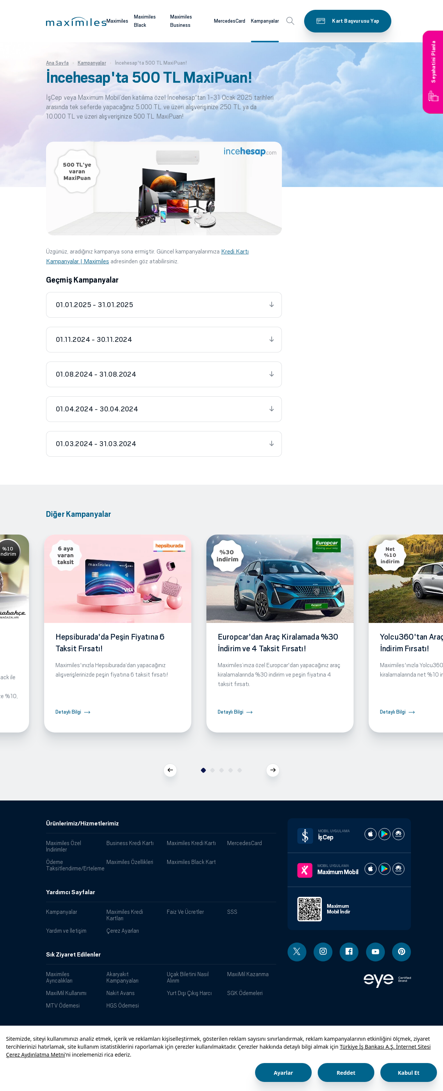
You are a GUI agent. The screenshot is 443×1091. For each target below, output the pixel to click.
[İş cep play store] (384, 834)
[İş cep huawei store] (398, 834)
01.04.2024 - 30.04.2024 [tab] (97, 409)
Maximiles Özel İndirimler (63, 846)
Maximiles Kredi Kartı (191, 843)
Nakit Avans (120, 993)
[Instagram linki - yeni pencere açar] (323, 952)
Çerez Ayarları (122, 930)
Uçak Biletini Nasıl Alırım (188, 977)
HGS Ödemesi (122, 1005)
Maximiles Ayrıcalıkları (59, 977)
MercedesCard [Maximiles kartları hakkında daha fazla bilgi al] (229, 21)
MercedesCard (244, 843)
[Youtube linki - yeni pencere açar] (375, 952)
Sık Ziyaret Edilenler (73, 954)
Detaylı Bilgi (68, 712)
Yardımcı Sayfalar (70, 892)
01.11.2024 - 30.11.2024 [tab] (94, 339)
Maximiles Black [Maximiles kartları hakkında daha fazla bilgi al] (145, 21)
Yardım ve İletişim (66, 930)
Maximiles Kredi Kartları (124, 915)
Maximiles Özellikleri (129, 862)
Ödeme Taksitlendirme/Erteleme (73, 865)
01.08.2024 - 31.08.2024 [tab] (96, 374)
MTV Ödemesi (63, 1005)
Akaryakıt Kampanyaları (122, 977)
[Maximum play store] (384, 869)
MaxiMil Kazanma (248, 974)
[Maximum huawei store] (398, 869)
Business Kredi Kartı (130, 843)
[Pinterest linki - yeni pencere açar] (401, 952)
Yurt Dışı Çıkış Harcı (189, 993)
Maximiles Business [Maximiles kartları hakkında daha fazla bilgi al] (181, 21)
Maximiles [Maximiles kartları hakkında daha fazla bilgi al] (117, 21)
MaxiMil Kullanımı (66, 993)
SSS (232, 912)
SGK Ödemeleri (245, 993)
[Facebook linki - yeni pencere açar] (349, 952)
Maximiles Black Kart (191, 862)
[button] (76, 21)
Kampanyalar (61, 912)
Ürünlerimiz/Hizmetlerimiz (82, 823)
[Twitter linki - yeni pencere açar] (297, 952)
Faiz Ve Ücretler (185, 912)
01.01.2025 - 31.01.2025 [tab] (94, 305)
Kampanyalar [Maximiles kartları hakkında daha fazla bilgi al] (265, 21)
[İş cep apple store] (371, 834)
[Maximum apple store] (371, 869)
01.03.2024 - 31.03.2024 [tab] (96, 444)
